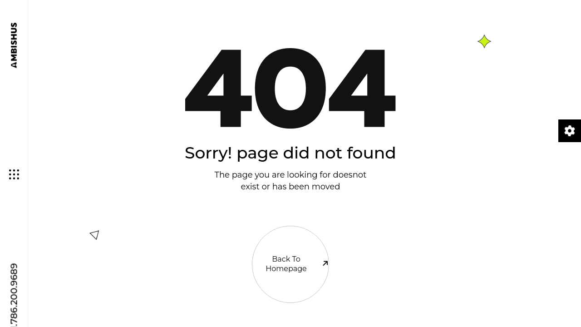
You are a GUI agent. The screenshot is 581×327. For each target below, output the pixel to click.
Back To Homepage (290, 246)
